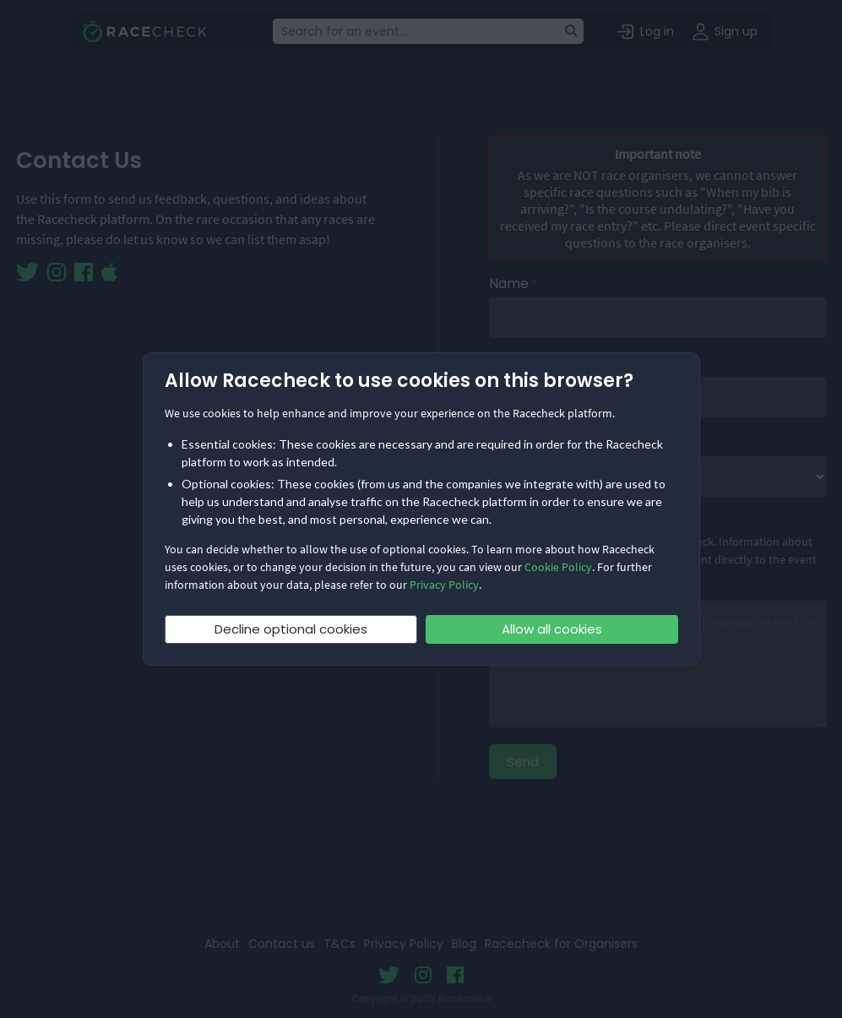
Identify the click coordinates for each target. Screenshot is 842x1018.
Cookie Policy (558, 566)
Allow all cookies (552, 629)
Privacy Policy (444, 584)
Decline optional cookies (291, 629)
